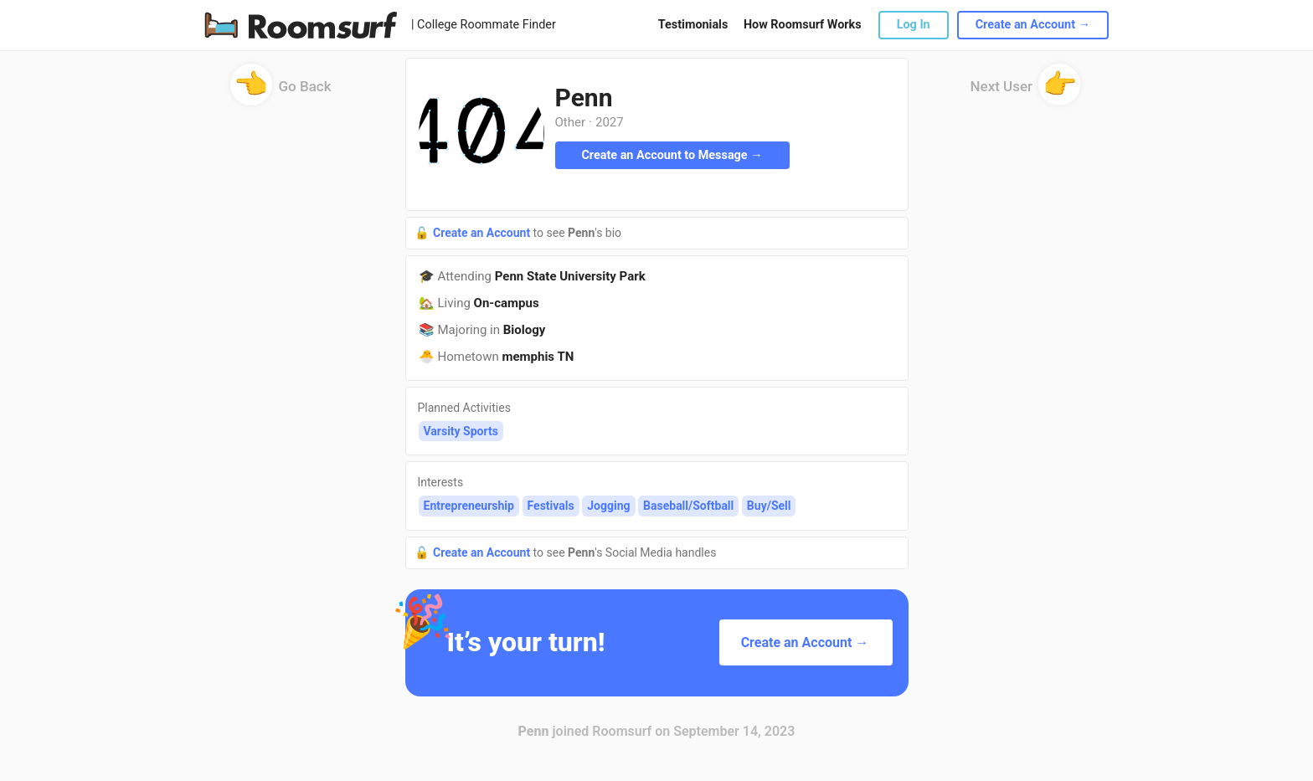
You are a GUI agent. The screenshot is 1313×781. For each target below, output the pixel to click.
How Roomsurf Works (803, 25)
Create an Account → (1033, 25)
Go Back (281, 91)
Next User (1026, 91)
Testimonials (693, 25)
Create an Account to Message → (671, 155)
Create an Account (483, 232)
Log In (913, 25)
